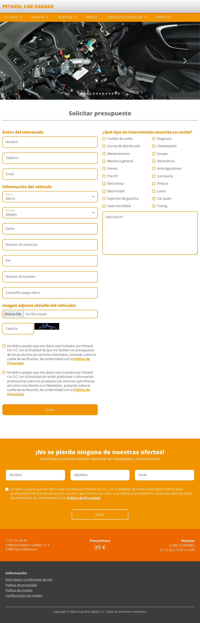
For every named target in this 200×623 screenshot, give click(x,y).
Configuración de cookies (23, 595)
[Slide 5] (97, 94)
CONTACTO (163, 17)
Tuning (159, 206)
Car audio (162, 198)
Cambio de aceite (117, 138)
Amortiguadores (166, 168)
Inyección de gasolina (120, 198)
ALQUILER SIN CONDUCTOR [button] (125, 17)
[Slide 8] (106, 94)
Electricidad (113, 191)
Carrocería (162, 176)
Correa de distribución (121, 146)
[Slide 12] (119, 94)
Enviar (50, 410)
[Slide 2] (88, 94)
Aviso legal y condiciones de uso (28, 579)
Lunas (159, 191)
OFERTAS (91, 17)
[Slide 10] (113, 94)
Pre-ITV (110, 176)
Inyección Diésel (116, 206)
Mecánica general (117, 161)
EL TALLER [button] (11, 17)
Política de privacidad (21, 585)
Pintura (160, 183)
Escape (160, 153)
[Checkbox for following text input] (50, 314)
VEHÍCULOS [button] (65, 17)
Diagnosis (162, 138)
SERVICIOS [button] (38, 17)
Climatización (164, 146)
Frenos (110, 168)
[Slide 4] (94, 94)
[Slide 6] (100, 94)
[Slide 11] (116, 94)
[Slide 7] (103, 94)
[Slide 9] (109, 94)
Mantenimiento (116, 153)
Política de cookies (19, 590)
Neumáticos (163, 161)
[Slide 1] (84, 94)
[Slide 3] (91, 94)
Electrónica (113, 183)
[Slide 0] (81, 94)
